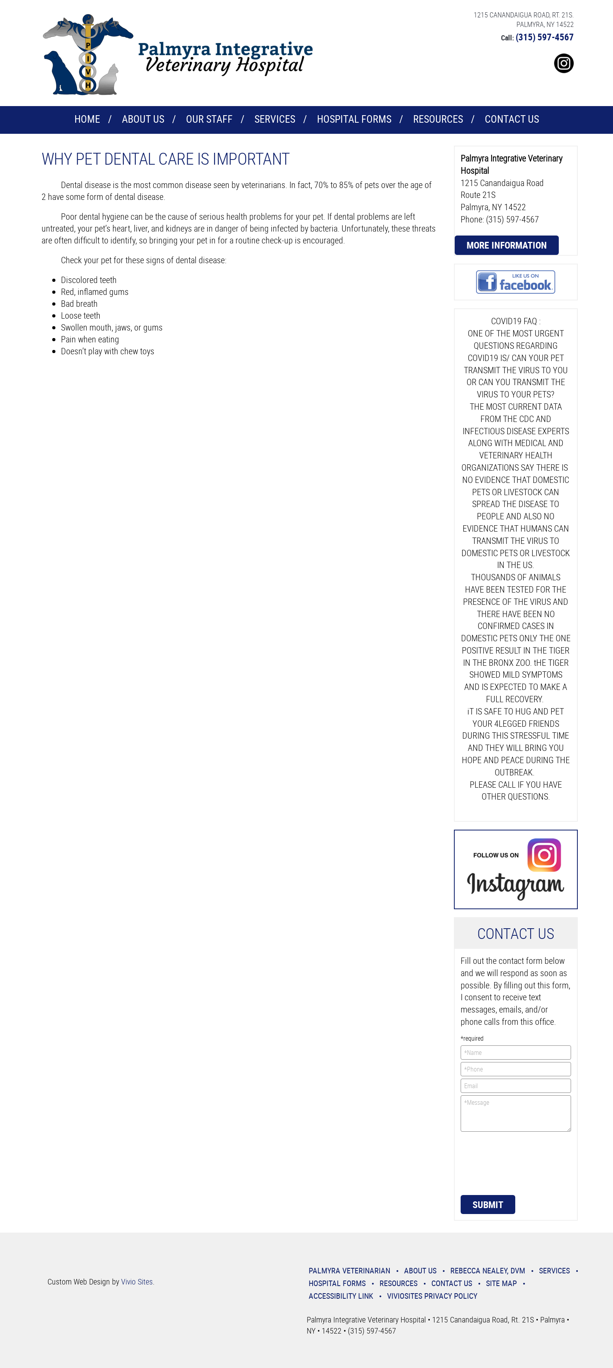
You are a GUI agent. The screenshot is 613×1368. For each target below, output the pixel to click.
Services (274, 119)
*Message (516, 1113)
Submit (488, 1204)
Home (87, 119)
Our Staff (209, 119)
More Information (507, 245)
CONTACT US (512, 119)
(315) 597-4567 (545, 37)
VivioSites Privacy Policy (432, 1295)
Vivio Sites (137, 1281)
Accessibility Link (341, 1295)
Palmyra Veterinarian (349, 1270)
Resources (438, 119)
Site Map (501, 1283)
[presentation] (493, 1162)
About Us (143, 119)
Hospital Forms (354, 119)
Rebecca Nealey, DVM (487, 1270)
